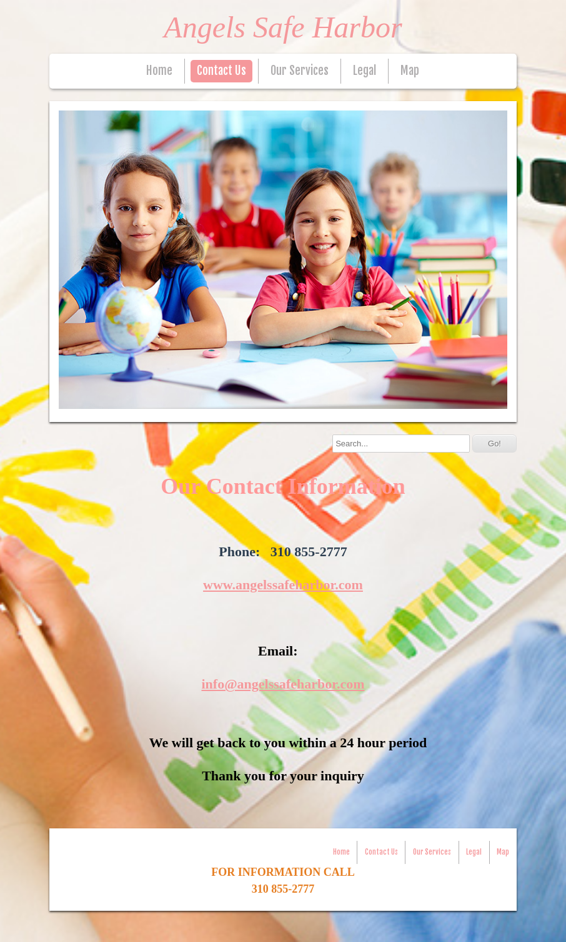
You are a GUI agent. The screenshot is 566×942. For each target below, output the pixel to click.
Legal (364, 71)
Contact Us (221, 71)
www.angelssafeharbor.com (283, 584)
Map (409, 71)
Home (159, 71)
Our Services (300, 71)
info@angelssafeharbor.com (282, 684)
